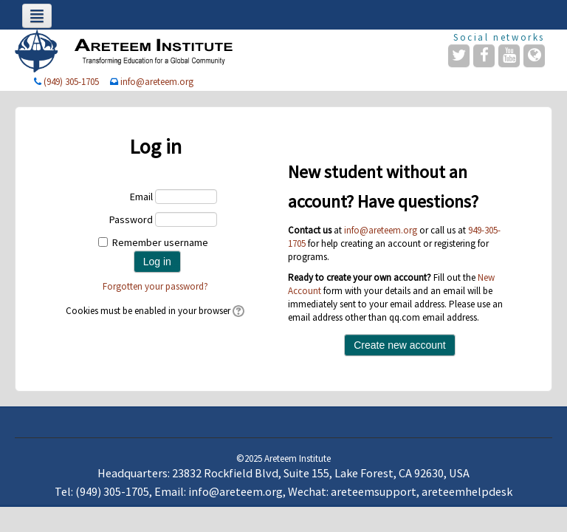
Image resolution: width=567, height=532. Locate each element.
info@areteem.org (156, 81)
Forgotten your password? (155, 286)
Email (141, 196)
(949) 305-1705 (71, 81)
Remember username (160, 242)
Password (131, 219)
